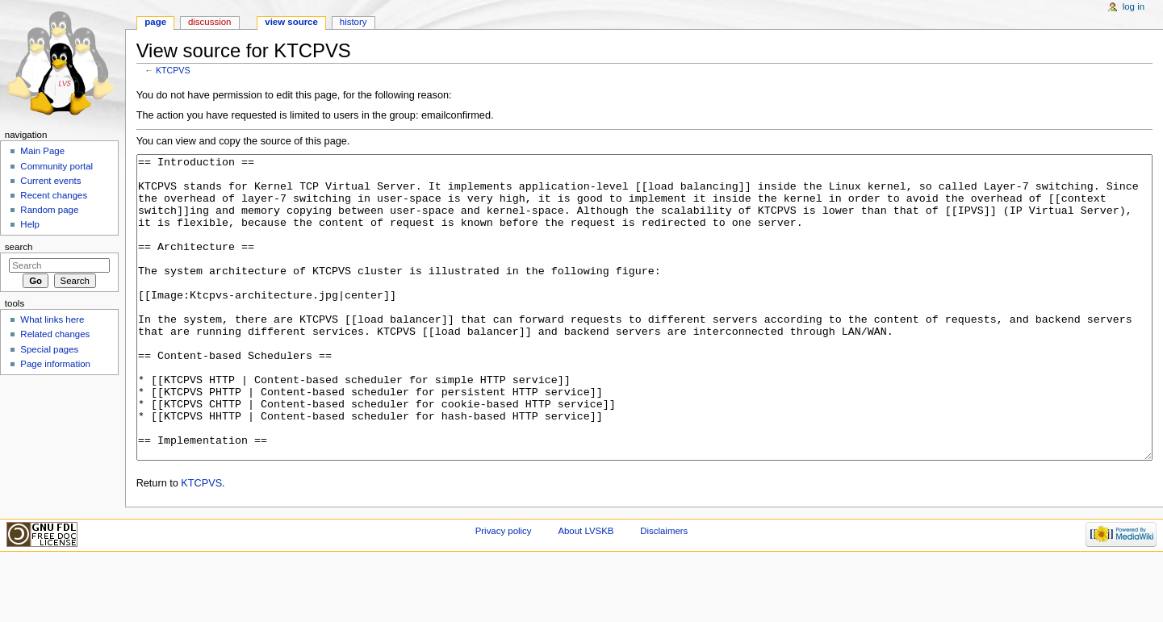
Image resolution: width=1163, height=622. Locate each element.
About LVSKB (585, 591)
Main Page (42, 151)
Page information (55, 364)
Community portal (56, 166)
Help (30, 224)
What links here (52, 319)
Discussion (209, 22)
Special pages (49, 349)
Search (19, 247)
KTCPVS (173, 70)
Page (155, 22)
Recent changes (53, 195)
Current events (50, 181)
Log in (1133, 6)
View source (291, 22)
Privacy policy (503, 591)
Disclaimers (664, 591)
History (353, 22)
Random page (49, 210)
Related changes (55, 334)
